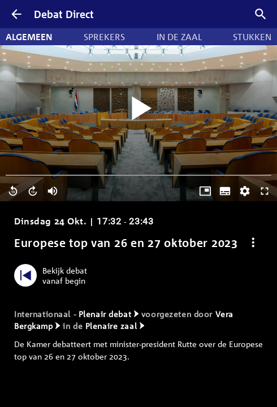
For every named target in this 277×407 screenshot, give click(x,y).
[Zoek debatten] (260, 14)
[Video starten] (138, 108)
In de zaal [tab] (179, 36)
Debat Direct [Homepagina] (64, 14)
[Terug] (16, 14)
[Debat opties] (253, 243)
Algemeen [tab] (29, 36)
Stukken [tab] (252, 36)
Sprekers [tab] (104, 36)
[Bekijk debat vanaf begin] (53, 275)
